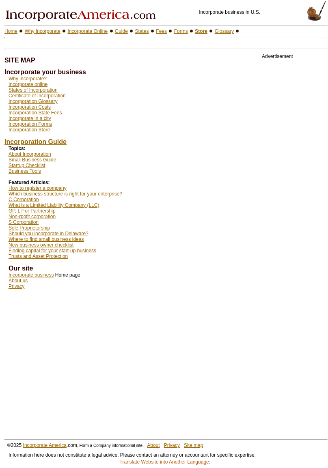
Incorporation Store (29, 130)
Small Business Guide (32, 160)
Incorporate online (28, 84)
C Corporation (24, 199)
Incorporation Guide (35, 141)
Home (10, 31)
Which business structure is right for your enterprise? (65, 194)
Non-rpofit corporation (32, 216)
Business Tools (25, 171)
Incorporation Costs (30, 107)
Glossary (224, 31)
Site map (193, 445)
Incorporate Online (87, 31)
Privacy (16, 286)
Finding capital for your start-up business (52, 250)
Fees (161, 31)
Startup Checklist (27, 165)
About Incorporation (30, 154)
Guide (121, 31)
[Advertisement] (99, 43)
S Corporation (24, 222)
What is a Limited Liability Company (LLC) (54, 205)
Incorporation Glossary (33, 101)
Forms (181, 31)
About (153, 445)
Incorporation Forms (30, 124)
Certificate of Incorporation (37, 96)
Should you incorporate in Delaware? (48, 233)
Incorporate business (31, 275)
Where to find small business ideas (46, 239)
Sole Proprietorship (29, 228)
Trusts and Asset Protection (38, 256)
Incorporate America (45, 445)
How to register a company (38, 188)
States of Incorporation (33, 90)
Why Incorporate (42, 31)
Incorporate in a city (30, 118)
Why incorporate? (28, 79)
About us (18, 280)
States (142, 31)
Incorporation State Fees (35, 113)
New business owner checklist (41, 245)
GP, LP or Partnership (32, 211)
